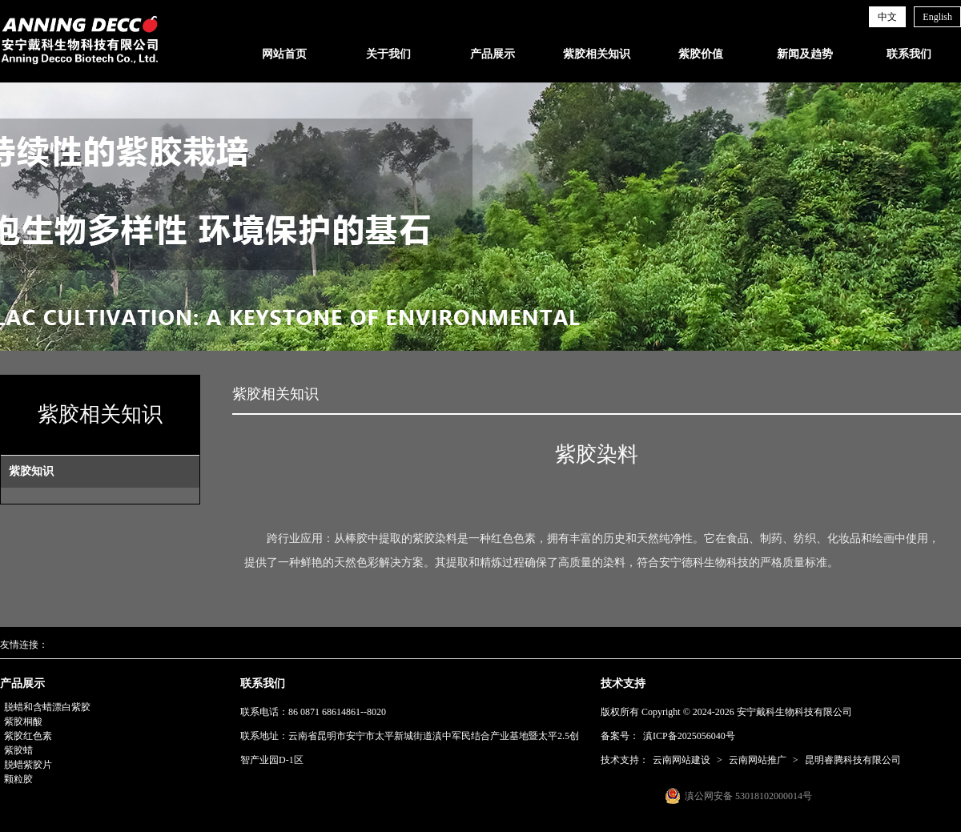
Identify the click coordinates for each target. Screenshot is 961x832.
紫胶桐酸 (23, 721)
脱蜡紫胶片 (28, 764)
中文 (887, 16)
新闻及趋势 (805, 54)
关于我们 (388, 54)
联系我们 (909, 54)
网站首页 (284, 54)
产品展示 (492, 54)
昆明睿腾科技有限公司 (853, 760)
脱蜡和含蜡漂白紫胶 (47, 707)
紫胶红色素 (28, 736)
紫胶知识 (31, 471)
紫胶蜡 (18, 750)
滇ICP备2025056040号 (689, 736)
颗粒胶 (18, 779)
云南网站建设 (681, 760)
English (937, 16)
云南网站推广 (757, 760)
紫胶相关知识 (596, 54)
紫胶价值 (700, 54)
